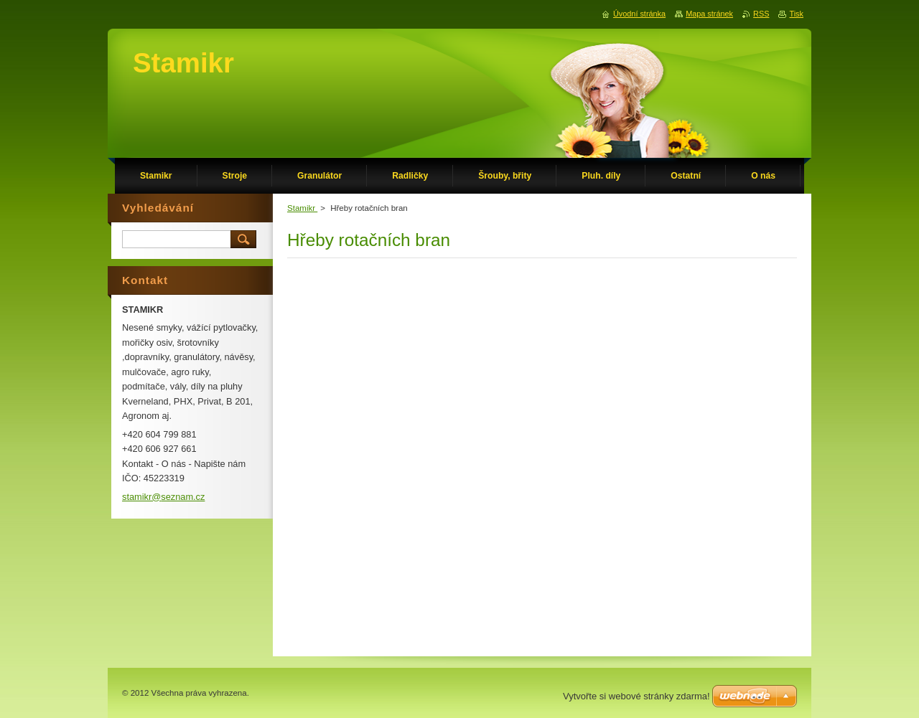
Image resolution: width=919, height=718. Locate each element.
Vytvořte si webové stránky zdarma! (636, 696)
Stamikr (302, 208)
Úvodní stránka (639, 13)
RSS (761, 13)
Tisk (796, 13)
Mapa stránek (709, 13)
